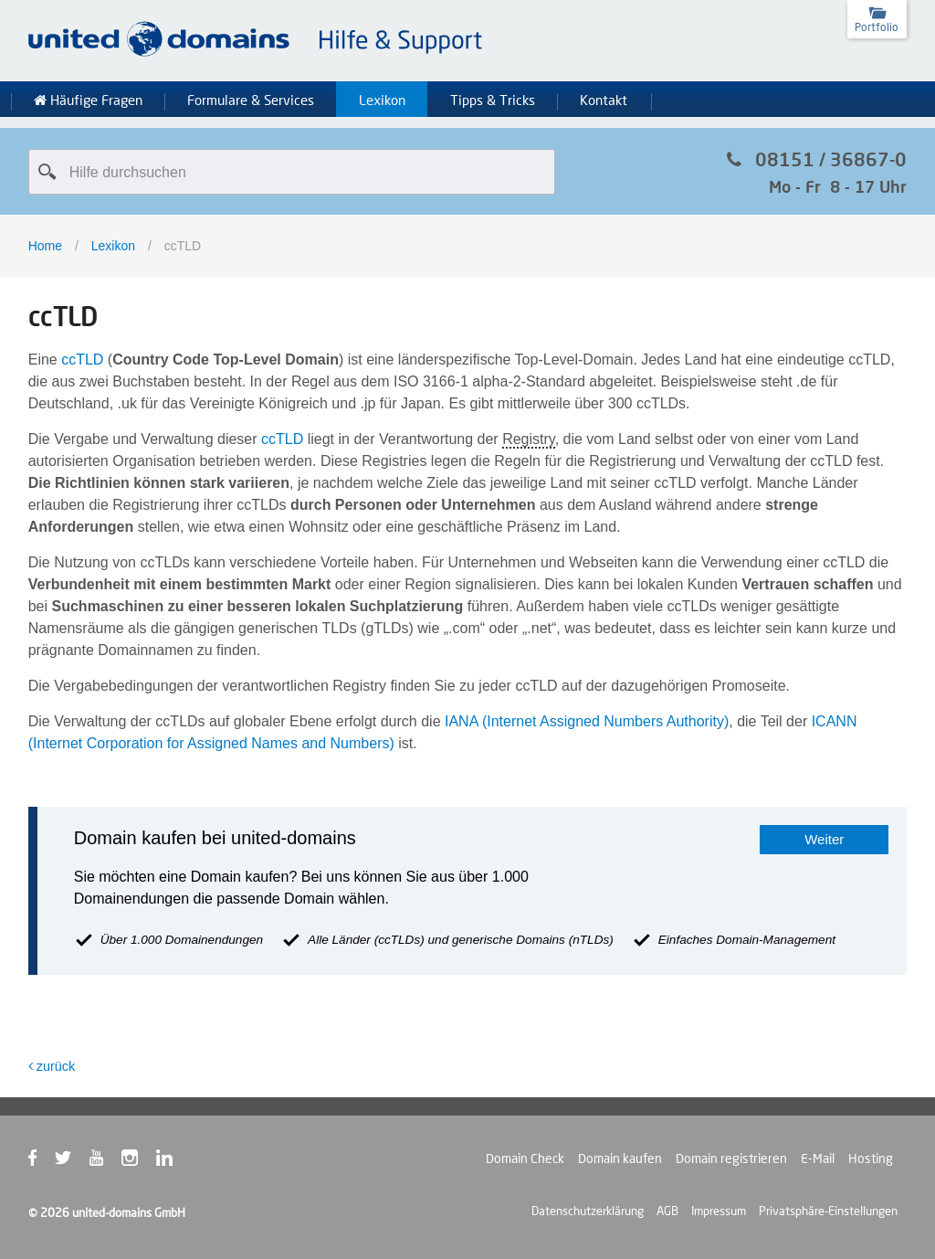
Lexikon (382, 100)
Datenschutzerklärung (587, 1210)
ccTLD (82, 359)
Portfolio (876, 27)
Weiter (824, 839)
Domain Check (525, 1158)
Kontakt (603, 100)
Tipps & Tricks (492, 100)
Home (45, 245)
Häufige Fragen (88, 100)
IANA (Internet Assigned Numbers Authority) (587, 721)
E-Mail (818, 1158)
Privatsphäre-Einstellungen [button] (828, 1210)
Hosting (870, 1158)
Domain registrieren (731, 1158)
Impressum (718, 1210)
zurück (51, 1066)
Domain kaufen (620, 1158)
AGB (667, 1210)
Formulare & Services (250, 100)
